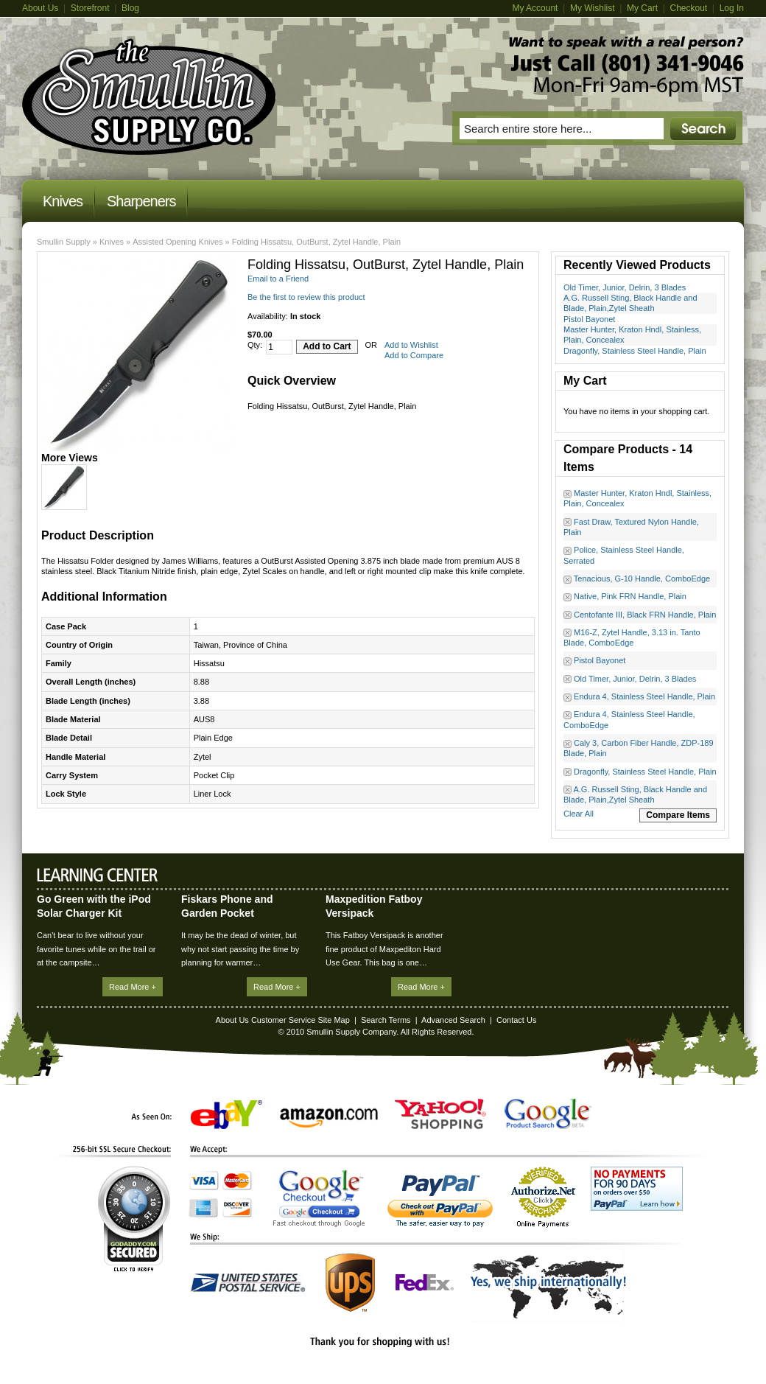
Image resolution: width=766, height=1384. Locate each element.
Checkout (688, 8)
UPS (350, 1283)
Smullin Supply (64, 241)
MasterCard (237, 1180)
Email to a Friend (278, 278)
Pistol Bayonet (589, 319)
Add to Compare (413, 355)
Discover (237, 1207)
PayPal (440, 1201)
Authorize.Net (543, 1197)
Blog (130, 8)
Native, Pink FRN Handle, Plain (630, 596)
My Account (535, 8)
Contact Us (516, 1020)
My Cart (642, 8)
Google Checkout (319, 1198)
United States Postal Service (248, 1282)
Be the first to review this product (306, 297)
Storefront (90, 8)
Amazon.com (329, 1118)
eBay (226, 1114)
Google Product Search (548, 1114)
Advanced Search (453, 1020)
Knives (111, 241)
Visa (204, 1180)
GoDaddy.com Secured (134, 1218)
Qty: (254, 344)
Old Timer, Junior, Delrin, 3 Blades (624, 287)
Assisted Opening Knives (177, 241)
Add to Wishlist (411, 344)
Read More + (132, 986)
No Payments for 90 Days (637, 1189)
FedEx (425, 1282)
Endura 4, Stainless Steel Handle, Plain (644, 696)
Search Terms (386, 1020)
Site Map (333, 1020)
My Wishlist (592, 8)
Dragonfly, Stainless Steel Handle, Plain (634, 350)
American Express (203, 1207)
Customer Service (283, 1020)
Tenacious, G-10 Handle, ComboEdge (642, 578)
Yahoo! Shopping (440, 1114)
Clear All (578, 813)
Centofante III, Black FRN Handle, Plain (645, 614)
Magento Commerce (149, 96)
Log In (732, 8)
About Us (40, 8)
